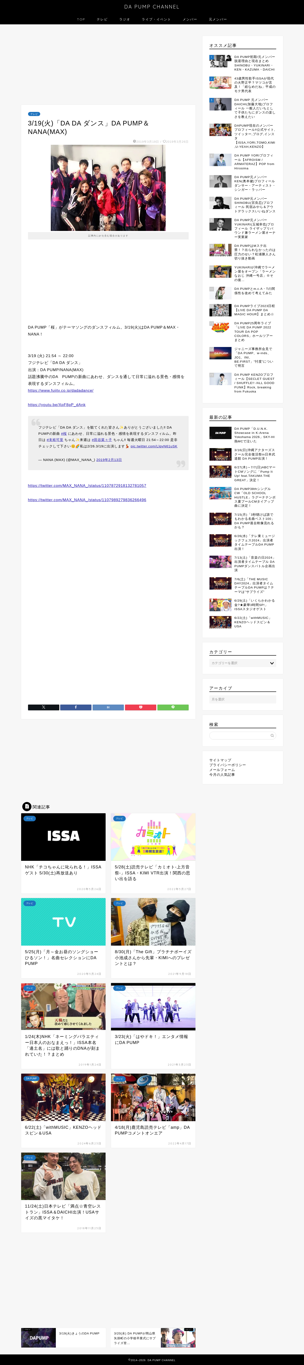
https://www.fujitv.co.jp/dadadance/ (61, 390)
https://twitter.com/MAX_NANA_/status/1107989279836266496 (87, 500)
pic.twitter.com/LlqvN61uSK (154, 446)
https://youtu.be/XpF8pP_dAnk (57, 405)
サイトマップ (220, 760)
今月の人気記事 (222, 774)
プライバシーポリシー (227, 765)
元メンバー (218, 19)
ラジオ (124, 19)
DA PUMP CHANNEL (152, 6)
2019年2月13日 (109, 460)
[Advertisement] (108, 66)
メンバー (190, 19)
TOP (81, 19)
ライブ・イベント (156, 19)
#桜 (64, 433)
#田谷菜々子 (102, 440)
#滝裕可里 (55, 440)
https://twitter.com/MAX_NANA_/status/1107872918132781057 (87, 485)
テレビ (102, 19)
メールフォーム (222, 770)
